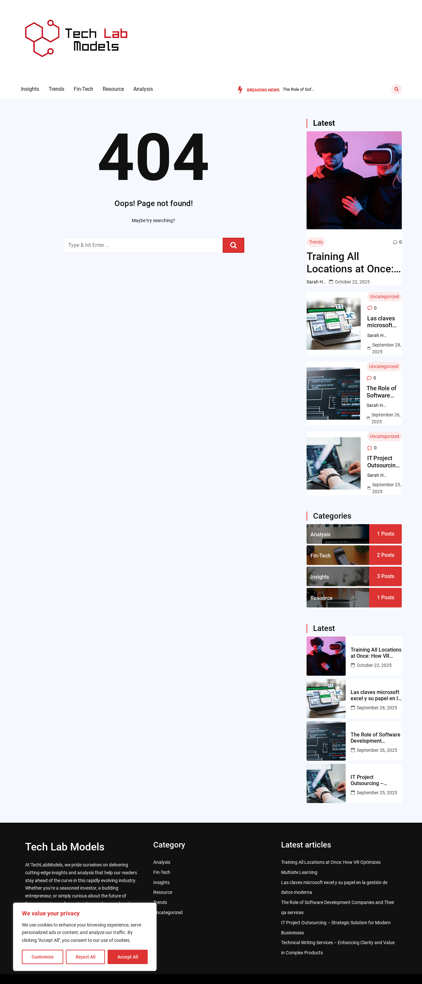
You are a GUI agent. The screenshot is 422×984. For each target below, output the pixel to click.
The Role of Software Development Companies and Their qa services (384, 392)
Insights (30, 89)
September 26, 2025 (385, 418)
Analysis (143, 89)
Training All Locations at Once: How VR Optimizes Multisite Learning (350, 262)
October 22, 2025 (352, 281)
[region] (85, 937)
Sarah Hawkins (316, 281)
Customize (43, 957)
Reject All (86, 957)
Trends (56, 89)
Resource (113, 89)
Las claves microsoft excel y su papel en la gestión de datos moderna (381, 322)
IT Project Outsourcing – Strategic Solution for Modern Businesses (383, 462)
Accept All (127, 957)
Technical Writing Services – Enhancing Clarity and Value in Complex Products (338, 947)
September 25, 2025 (386, 488)
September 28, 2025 (386, 348)
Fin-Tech (83, 89)
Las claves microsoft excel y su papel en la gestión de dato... (299, 89)
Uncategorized (384, 296)
